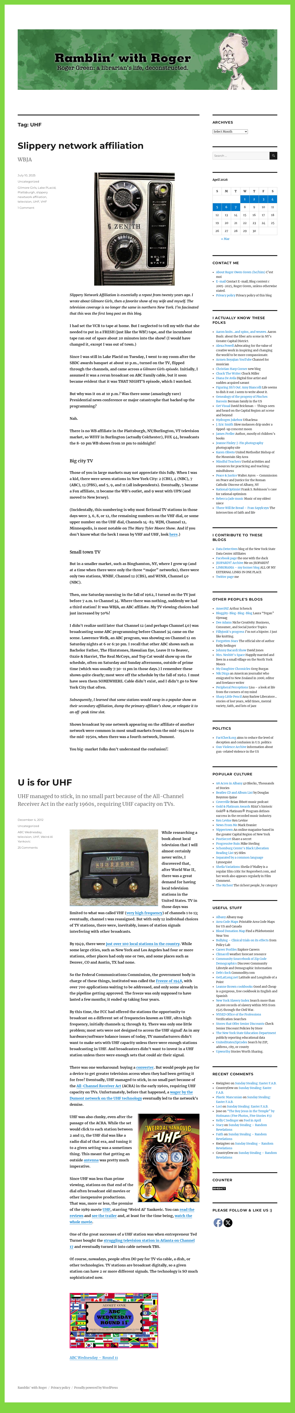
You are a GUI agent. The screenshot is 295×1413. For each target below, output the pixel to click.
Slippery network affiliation (81, 145)
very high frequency (144, 913)
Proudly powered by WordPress (96, 1388)
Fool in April (252, 1120)
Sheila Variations (228, 867)
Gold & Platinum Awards (233, 806)
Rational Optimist (228, 489)
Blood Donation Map (230, 931)
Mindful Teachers (228, 461)
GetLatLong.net (227, 977)
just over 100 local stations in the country (143, 944)
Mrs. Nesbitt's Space (230, 655)
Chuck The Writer (228, 373)
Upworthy (223, 1051)
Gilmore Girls (27, 187)
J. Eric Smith (224, 424)
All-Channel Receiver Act (99, 1086)
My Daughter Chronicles (233, 669)
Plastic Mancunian (229, 1097)
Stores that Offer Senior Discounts (240, 1024)
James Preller (225, 434)
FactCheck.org (226, 738)
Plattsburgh (26, 192)
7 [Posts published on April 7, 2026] (236, 207)
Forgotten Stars (227, 641)
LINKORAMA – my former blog (238, 567)
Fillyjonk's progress (230, 632)
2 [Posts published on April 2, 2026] (254, 199)
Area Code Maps (227, 922)
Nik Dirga (222, 673)
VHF (44, 201)
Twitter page (225, 577)
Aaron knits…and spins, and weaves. (241, 332)
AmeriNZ (222, 608)
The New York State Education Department (246, 1033)
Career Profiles (226, 949)
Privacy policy (225, 295)
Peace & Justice (226, 475)
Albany (221, 917)
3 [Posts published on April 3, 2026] (263, 199)
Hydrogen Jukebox (229, 420)
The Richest (224, 885)
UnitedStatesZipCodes (231, 1042)
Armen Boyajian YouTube (234, 360)
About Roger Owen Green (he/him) (240, 272)
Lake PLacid (47, 187)
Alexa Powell (225, 346)
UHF (36, 201)
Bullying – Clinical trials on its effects (242, 940)
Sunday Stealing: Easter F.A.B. (255, 1083)
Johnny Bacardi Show (231, 650)
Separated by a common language (239, 857)
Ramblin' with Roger (32, 1388)
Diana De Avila (226, 378)
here (173, 534)
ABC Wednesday (30, 832)
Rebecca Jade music (229, 499)
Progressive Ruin (228, 844)
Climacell (222, 954)
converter (145, 1067)
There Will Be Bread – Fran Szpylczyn (242, 508)
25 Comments (28, 847)
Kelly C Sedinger (227, 1120)
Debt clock (223, 973)
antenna (91, 1160)
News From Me (226, 825)
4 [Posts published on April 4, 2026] (273, 199)
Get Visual (223, 406)
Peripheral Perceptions (232, 687)
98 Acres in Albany (229, 783)
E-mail (221, 281)
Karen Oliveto (225, 452)
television (25, 201)
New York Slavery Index (232, 1000)
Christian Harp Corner (231, 369)
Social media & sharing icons (122, 1410)
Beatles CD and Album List (234, 793)
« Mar (225, 239)
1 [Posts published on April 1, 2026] (244, 199)
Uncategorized (28, 181)
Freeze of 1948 (169, 981)
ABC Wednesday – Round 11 (94, 1357)
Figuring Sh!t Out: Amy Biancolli (238, 387)
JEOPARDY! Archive (229, 563)
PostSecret (223, 839)
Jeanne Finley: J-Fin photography (239, 443)
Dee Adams (224, 622)
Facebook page (226, 558)
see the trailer (104, 1215)
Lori (219, 1106)
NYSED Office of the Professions (238, 1014)
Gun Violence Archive (231, 747)
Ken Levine (224, 820)
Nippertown (224, 830)
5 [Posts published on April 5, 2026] (217, 207)
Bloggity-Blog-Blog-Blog (234, 613)
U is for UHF (45, 782)
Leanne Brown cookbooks (234, 987)
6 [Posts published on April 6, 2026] (226, 207)
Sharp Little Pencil (229, 697)
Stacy (220, 1125)
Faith (219, 1134)
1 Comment (26, 207)
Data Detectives (227, 549)
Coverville (223, 802)
